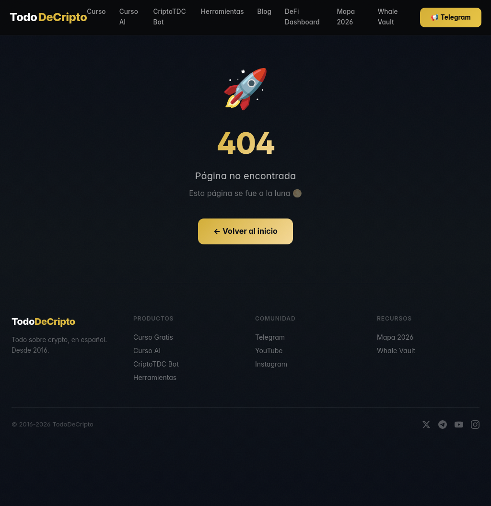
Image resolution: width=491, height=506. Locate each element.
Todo (48, 17)
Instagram (271, 364)
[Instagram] (475, 424)
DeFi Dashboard (302, 17)
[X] (426, 424)
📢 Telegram (451, 17)
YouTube (268, 350)
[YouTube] (459, 424)
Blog (264, 11)
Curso (96, 11)
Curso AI (128, 17)
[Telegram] (442, 424)
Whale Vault (388, 17)
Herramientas (222, 11)
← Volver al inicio (245, 231)
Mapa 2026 (346, 17)
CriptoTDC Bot (169, 17)
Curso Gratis (153, 337)
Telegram (270, 337)
